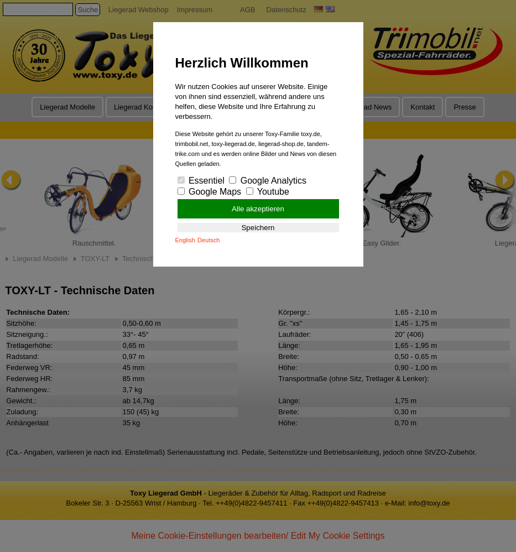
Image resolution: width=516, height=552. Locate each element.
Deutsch (208, 240)
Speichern (257, 227)
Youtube (267, 191)
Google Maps (210, 191)
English (185, 240)
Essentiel (201, 180)
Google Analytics (267, 180)
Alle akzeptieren (258, 209)
